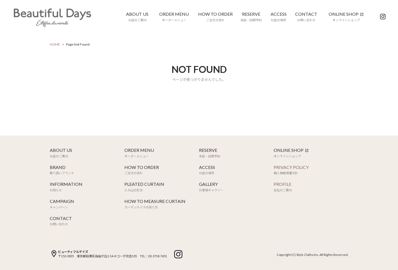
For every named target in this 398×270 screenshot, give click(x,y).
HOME (55, 44)
